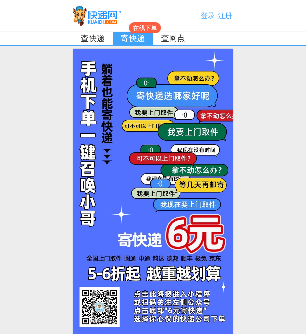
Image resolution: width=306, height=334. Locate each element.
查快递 (93, 38)
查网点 (173, 38)
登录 (208, 16)
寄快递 (137, 37)
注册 (225, 16)
